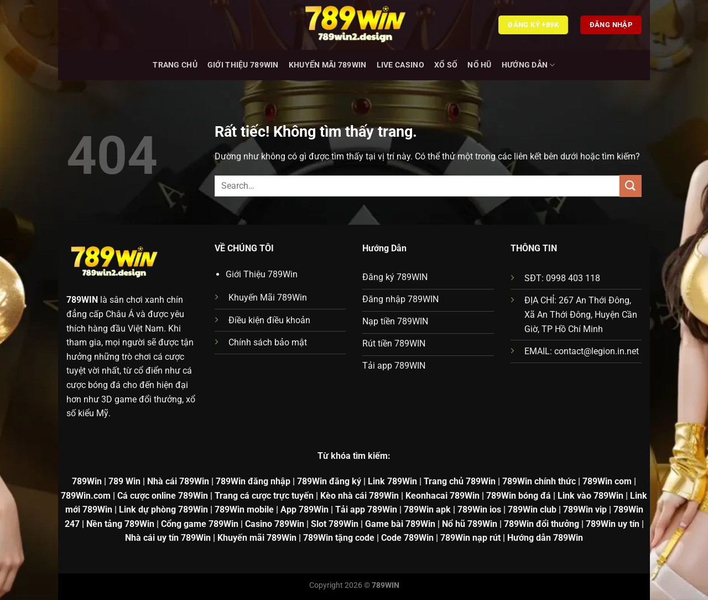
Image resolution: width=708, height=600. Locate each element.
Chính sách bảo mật (267, 342)
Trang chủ (175, 65)
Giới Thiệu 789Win (243, 65)
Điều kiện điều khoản (269, 320)
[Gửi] (631, 185)
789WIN (82, 299)
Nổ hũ (479, 65)
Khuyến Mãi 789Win (328, 65)
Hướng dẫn (528, 65)
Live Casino (400, 65)
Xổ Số (445, 65)
